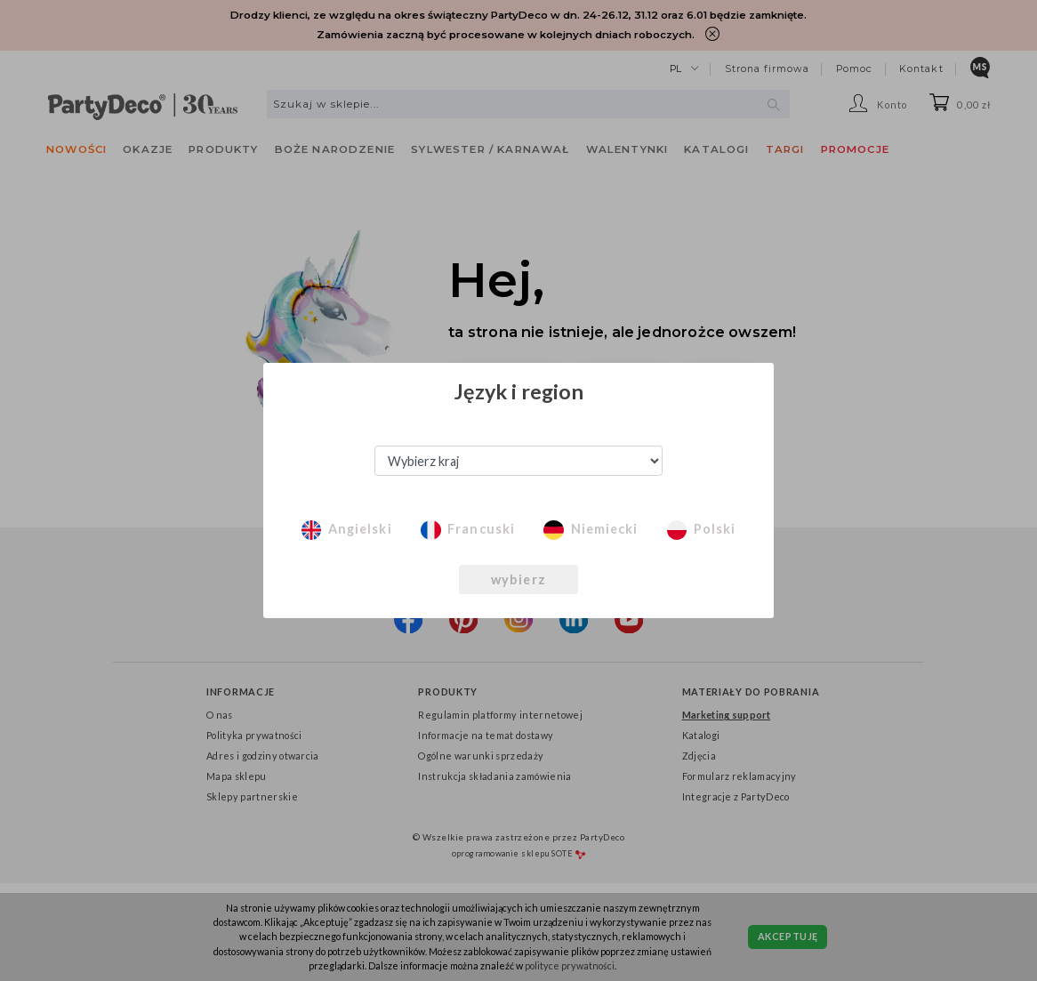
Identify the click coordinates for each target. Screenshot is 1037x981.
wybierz (518, 579)
